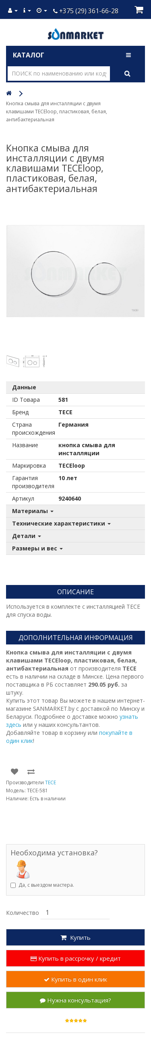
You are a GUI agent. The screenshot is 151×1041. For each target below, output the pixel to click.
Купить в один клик (75, 979)
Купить (75, 937)
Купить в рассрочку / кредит (76, 958)
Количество (22, 912)
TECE (50, 782)
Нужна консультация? (75, 1000)
